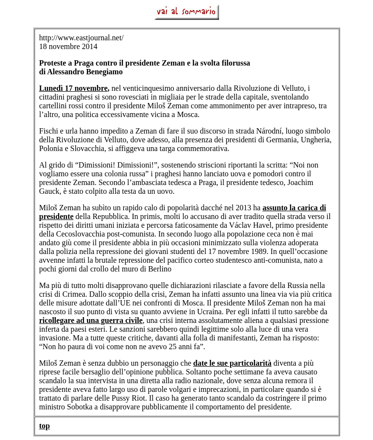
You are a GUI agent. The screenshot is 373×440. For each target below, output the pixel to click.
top (44, 426)
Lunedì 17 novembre (73, 88)
